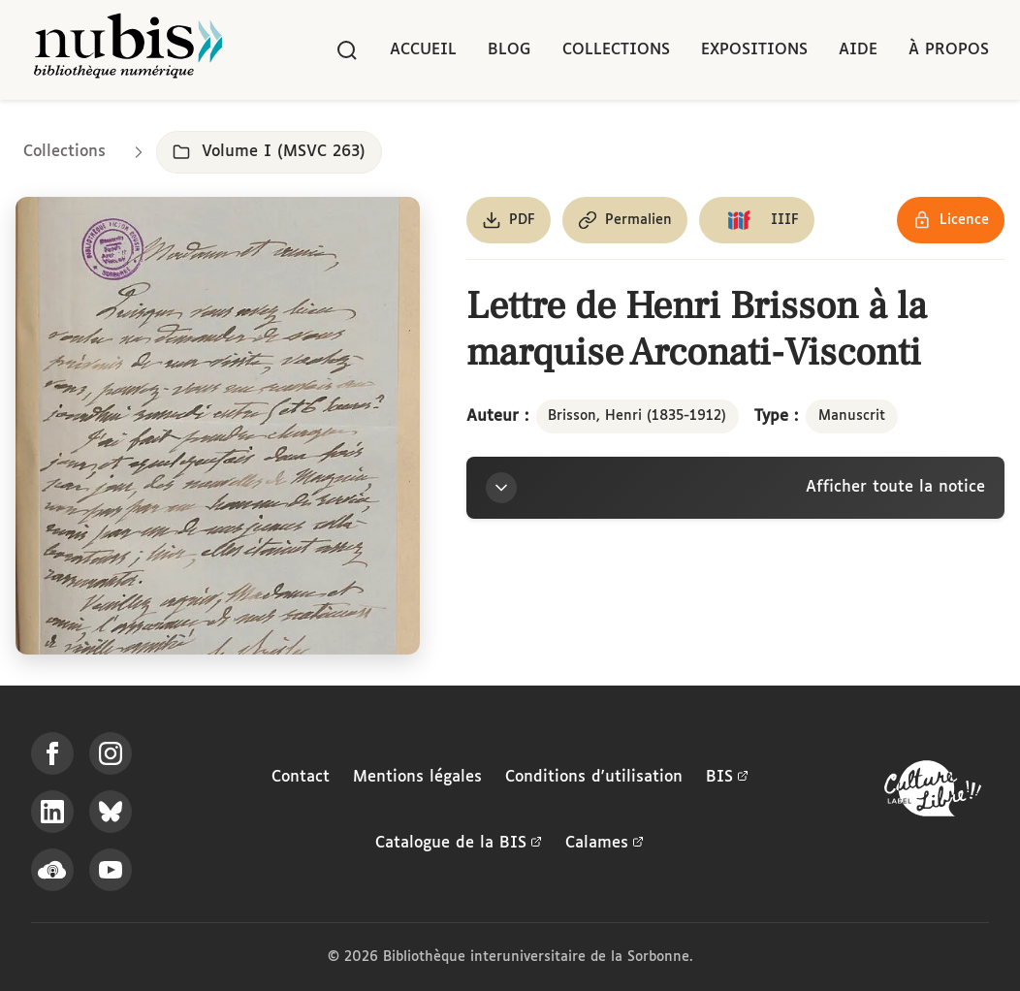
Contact (300, 777)
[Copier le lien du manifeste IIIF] (756, 220)
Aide (858, 50)
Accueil (423, 50)
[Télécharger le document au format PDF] (508, 220)
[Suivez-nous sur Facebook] (52, 753)
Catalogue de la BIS (458, 843)
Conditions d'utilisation (594, 777)
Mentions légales (417, 777)
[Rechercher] (347, 50)
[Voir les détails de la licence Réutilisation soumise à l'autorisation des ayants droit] (950, 220)
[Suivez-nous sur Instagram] (110, 753)
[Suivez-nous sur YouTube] (110, 869)
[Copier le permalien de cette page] (624, 220)
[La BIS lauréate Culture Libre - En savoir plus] (933, 792)
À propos (948, 50)
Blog (509, 50)
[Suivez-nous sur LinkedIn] (52, 811)
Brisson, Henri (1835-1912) (637, 416)
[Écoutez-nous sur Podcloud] (52, 869)
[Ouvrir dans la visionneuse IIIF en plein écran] (218, 426)
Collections (616, 50)
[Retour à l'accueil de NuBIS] (128, 50)
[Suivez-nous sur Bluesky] (110, 811)
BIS (727, 777)
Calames (604, 843)
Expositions (754, 50)
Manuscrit (851, 416)
